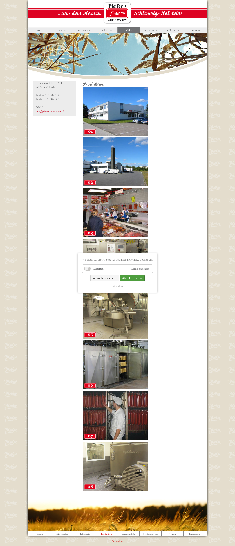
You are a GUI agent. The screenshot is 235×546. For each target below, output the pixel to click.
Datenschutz (117, 286)
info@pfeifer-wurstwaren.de (50, 111)
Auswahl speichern (104, 278)
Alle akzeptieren (132, 278)
